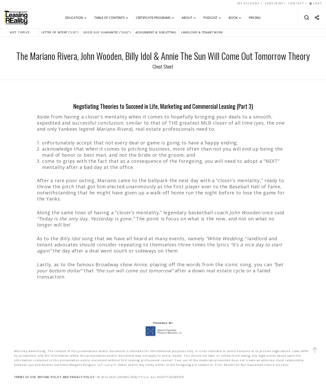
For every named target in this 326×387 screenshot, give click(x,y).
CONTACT (296, 3)
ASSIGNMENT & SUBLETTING (155, 32)
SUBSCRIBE (274, 3)
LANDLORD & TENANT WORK (202, 32)
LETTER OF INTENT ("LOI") (60, 32)
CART (315, 3)
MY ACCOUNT (249, 3)
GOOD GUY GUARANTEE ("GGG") (107, 32)
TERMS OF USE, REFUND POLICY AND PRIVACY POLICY (54, 377)
